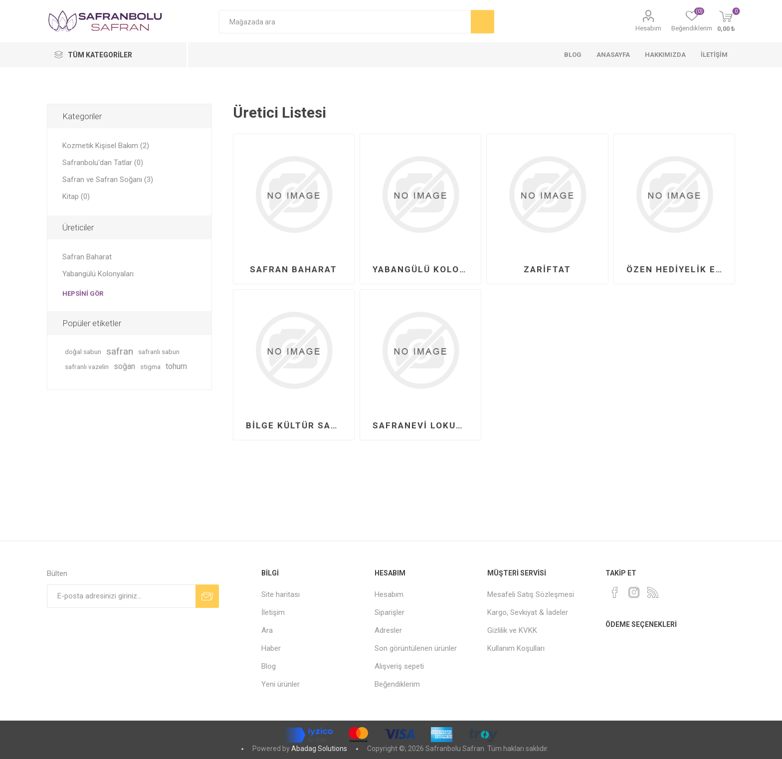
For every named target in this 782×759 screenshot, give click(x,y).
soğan (124, 366)
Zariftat (547, 269)
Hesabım (648, 28)
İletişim (273, 612)
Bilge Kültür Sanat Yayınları (297, 425)
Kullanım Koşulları (516, 648)
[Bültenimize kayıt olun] (121, 596)
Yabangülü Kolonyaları (424, 269)
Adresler (388, 630)
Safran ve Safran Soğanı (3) (107, 179)
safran (119, 351)
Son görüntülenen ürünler (416, 648)
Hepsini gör (82, 293)
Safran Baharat (293, 269)
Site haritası (280, 594)
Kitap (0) (76, 196)
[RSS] (653, 592)
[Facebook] (615, 592)
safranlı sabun (159, 352)
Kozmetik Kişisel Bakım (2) (105, 145)
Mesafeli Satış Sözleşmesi (530, 594)
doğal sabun (83, 352)
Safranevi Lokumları (424, 425)
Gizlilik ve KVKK (512, 630)
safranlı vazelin (87, 367)
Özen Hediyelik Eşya (678, 269)
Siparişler (389, 612)
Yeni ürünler (280, 684)
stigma (150, 367)
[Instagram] (634, 592)
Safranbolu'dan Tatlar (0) (102, 162)
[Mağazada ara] (345, 21)
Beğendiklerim (397, 684)
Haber (271, 648)
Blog (268, 666)
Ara (267, 630)
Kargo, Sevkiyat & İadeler (527, 612)
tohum (176, 366)
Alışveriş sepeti (399, 666)
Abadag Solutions (319, 749)
